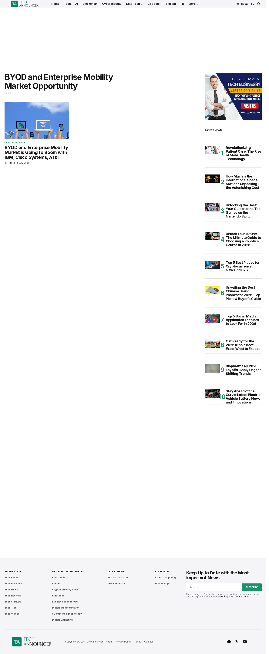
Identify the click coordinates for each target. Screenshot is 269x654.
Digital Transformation (65, 607)
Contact (148, 641)
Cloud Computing (165, 577)
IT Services (162, 571)
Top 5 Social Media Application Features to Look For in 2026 (242, 320)
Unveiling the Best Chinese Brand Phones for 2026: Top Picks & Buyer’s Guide (243, 293)
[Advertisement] (133, 35)
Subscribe (251, 587)
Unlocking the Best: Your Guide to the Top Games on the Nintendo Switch (243, 210)
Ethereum (58, 595)
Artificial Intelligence (67, 571)
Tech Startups (13, 601)
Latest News (116, 571)
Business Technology (65, 601)
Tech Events (12, 577)
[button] (253, 4)
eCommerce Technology (67, 613)
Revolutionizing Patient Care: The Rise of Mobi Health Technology (243, 153)
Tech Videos (12, 613)
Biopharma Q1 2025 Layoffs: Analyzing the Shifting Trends (243, 369)
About (109, 641)
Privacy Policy (220, 596)
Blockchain (59, 577)
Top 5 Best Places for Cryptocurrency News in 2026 (243, 266)
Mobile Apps (162, 583)
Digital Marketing (62, 619)
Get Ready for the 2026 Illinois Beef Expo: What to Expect (243, 344)
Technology (13, 571)
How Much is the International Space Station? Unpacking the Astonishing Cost (242, 181)
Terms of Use (241, 596)
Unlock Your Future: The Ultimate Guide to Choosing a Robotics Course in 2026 (243, 239)
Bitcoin (56, 583)
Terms (137, 641)
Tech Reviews (13, 595)
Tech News (11, 589)
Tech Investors (13, 583)
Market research (15, 143)
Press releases (117, 583)
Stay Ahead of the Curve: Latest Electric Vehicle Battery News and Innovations (243, 396)
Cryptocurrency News (65, 589)
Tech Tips (10, 607)
